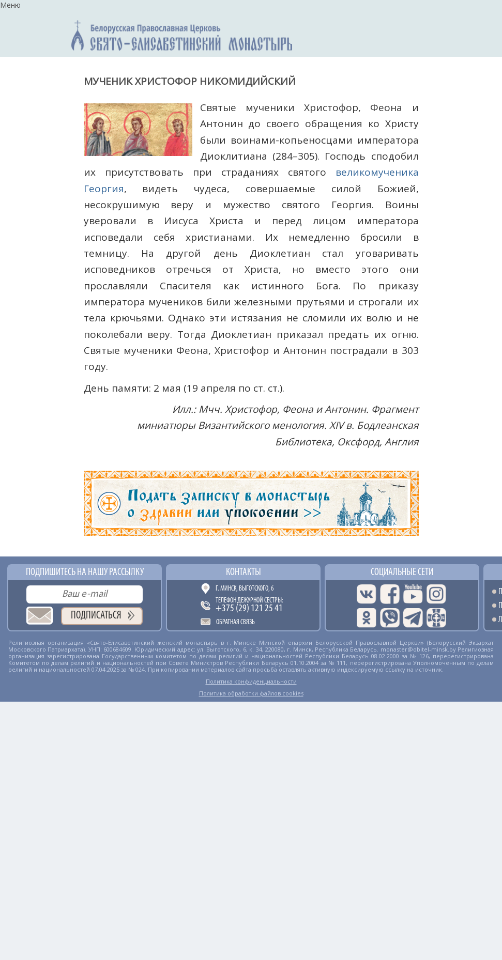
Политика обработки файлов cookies (251, 693)
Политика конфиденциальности (251, 681)
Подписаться (96, 615)
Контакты (243, 572)
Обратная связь (235, 622)
